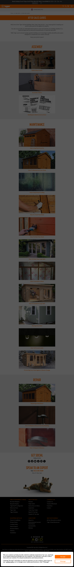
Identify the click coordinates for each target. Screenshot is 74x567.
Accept (62, 557)
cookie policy (10, 562)
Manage (63, 561)
